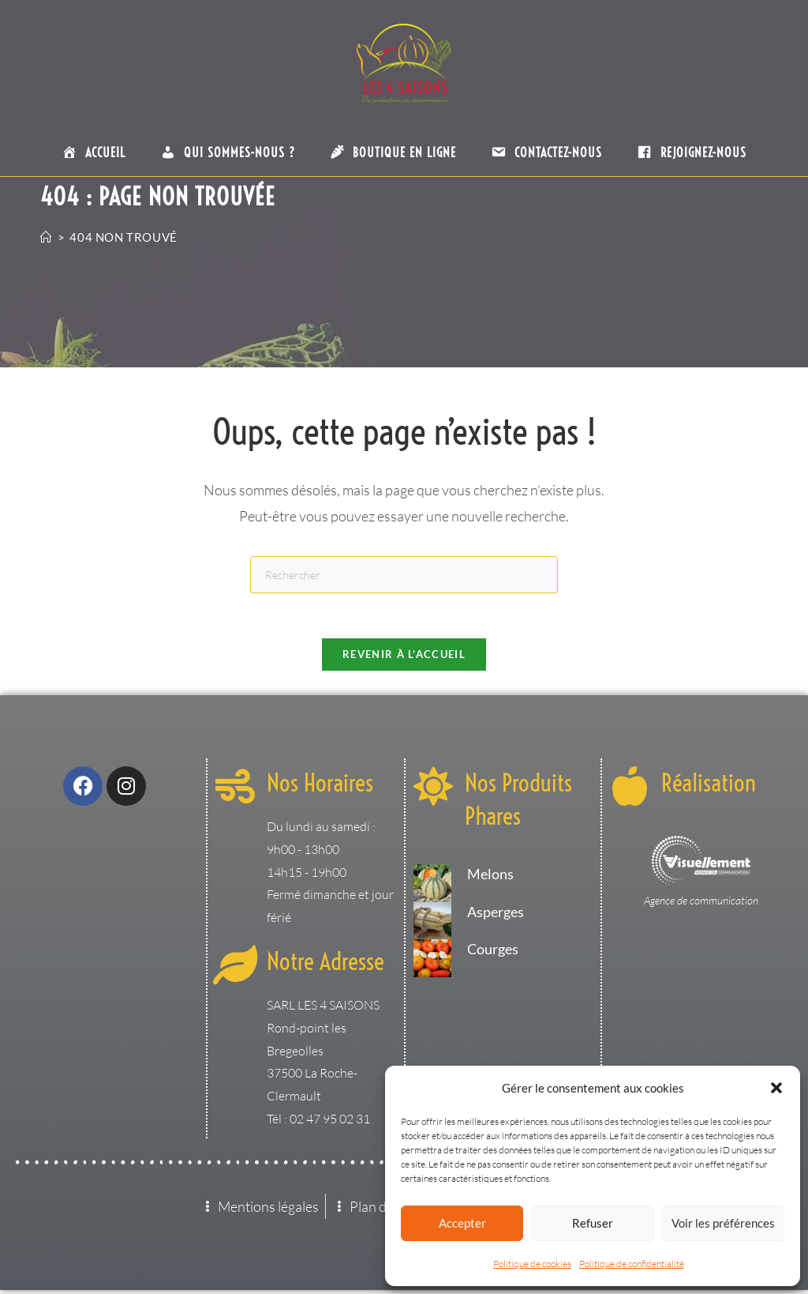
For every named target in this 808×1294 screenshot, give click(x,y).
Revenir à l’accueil (404, 657)
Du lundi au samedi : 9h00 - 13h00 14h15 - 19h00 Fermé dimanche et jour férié (330, 875)
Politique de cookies (532, 1264)
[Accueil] (46, 237)
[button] (776, 1088)
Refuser (592, 1223)
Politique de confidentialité (631, 1264)
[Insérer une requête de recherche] (404, 574)
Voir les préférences (723, 1223)
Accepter (462, 1223)
